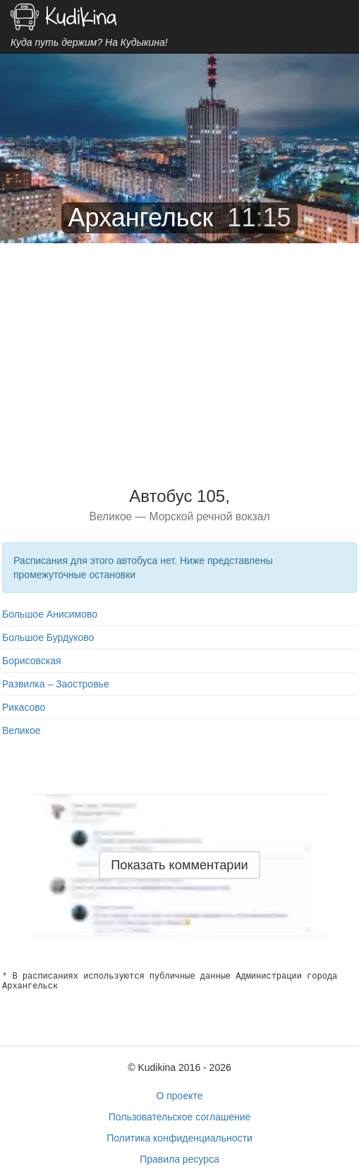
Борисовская (31, 660)
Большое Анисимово (49, 614)
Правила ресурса (179, 1159)
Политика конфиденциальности (179, 1138)
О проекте (179, 1095)
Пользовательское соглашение (180, 1116)
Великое (21, 730)
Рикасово (23, 707)
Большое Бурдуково (48, 637)
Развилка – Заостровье (55, 684)
